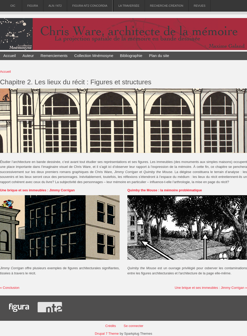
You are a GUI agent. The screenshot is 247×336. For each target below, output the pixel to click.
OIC (12, 5)
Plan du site (159, 55)
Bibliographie (131, 55)
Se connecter (134, 326)
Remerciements (54, 55)
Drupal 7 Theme (107, 333)
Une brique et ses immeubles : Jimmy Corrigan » (211, 288)
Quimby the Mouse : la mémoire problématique (164, 190)
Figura (32, 5)
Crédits (110, 326)
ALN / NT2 (55, 5)
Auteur (28, 55)
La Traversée (128, 5)
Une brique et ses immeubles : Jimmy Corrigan (37, 190)
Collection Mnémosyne (93, 55)
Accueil (9, 55)
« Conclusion (9, 288)
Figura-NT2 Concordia (89, 5)
